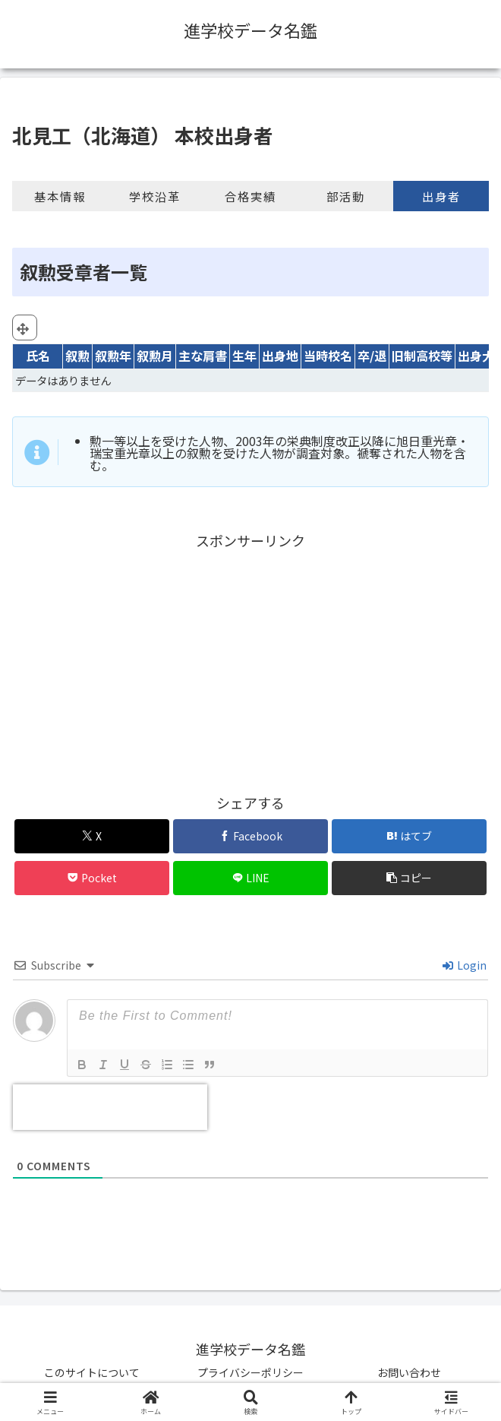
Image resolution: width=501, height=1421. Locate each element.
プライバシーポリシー (250, 1372)
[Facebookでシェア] (250, 836)
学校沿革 (155, 196)
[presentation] (110, 1107)
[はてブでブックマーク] (409, 836)
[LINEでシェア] (250, 878)
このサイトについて (92, 1372)
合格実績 (250, 196)
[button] (409, 878)
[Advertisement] (250, 659)
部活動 (345, 196)
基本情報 (60, 196)
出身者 (441, 196)
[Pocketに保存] (91, 878)
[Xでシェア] (91, 836)
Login (465, 965)
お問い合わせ (409, 1372)
